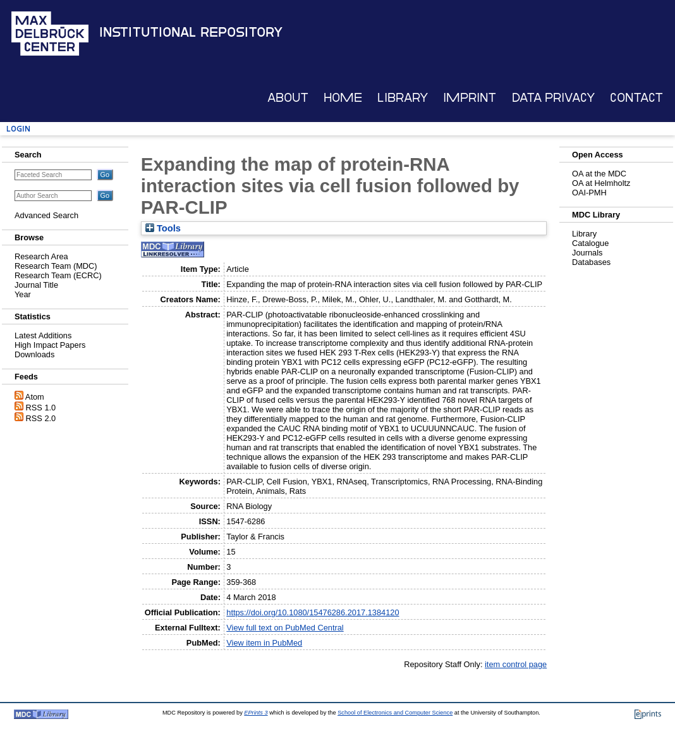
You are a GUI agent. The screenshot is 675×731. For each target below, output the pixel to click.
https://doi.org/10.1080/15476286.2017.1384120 (312, 612)
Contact (636, 98)
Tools (163, 228)
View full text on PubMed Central (284, 627)
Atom (34, 397)
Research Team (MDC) (56, 266)
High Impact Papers (50, 345)
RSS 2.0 (41, 418)
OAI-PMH (589, 192)
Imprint (469, 98)
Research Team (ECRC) (58, 275)
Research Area (41, 256)
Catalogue (590, 243)
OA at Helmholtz (601, 183)
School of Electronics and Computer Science (395, 713)
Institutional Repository (191, 32)
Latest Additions (43, 335)
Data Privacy (553, 98)
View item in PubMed (264, 643)
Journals (587, 252)
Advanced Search (46, 215)
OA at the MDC (599, 173)
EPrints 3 (255, 713)
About (287, 98)
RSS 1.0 (41, 407)
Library (402, 98)
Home (343, 98)
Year (23, 294)
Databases (591, 262)
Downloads (34, 354)
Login (18, 129)
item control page (516, 664)
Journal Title (36, 285)
